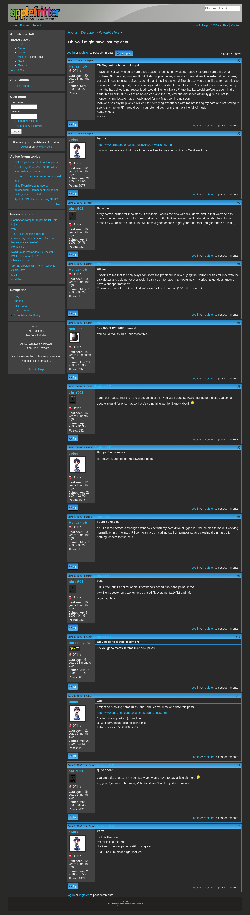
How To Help (200, 25)
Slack (21, 61)
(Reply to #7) (102, 516)
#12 (238, 765)
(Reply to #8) (102, 575)
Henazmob (78, 66)
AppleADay (18, 269)
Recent (36, 25)
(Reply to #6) (102, 447)
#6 (239, 386)
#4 (239, 263)
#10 (238, 637)
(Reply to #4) (102, 322)
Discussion (88, 32)
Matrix (21, 48)
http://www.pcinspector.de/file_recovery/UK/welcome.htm (134, 144)
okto (13, 228)
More (59, 204)
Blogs (17, 296)
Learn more (17, 69)
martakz (75, 329)
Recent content (23, 85)
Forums (24, 25)
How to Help (36, 369)
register (84, 52)
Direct (24, 146)
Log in (71, 52)
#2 (239, 133)
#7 (239, 447)
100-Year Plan (219, 25)
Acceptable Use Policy (27, 315)
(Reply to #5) (102, 386)
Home (13, 25)
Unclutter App (44, 146)
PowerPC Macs (109, 32)
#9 (239, 575)
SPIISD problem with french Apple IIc (36, 162)
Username (18, 102)
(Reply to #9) (102, 637)
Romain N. (17, 246)
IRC (20, 43)
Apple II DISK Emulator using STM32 (37, 199)
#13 (238, 826)
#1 (239, 60)
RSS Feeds (21, 305)
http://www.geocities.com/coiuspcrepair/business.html (132, 712)
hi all (14, 275)
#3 (239, 202)
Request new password (28, 125)
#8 (239, 516)
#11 (238, 696)
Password (18, 111)
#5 (239, 322)
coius (73, 139)
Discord (22, 52)
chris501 (76, 209)
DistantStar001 (20, 260)
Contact (235, 25)
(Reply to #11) (104, 765)
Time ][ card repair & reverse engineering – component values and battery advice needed (36, 190)
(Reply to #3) (102, 263)
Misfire (22, 56)
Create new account (26, 120)
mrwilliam (17, 279)
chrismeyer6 (79, 643)
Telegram (23, 65)
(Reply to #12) (104, 826)
